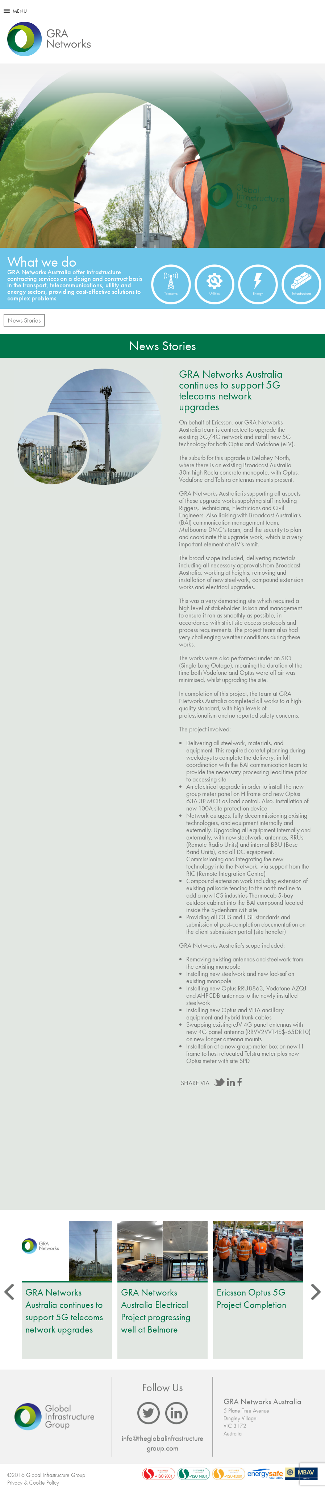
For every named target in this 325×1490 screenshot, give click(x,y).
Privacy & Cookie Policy (33, 1482)
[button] (20, 10)
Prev (24, 784)
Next (301, 784)
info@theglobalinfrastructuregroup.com (162, 1443)
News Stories (24, 320)
